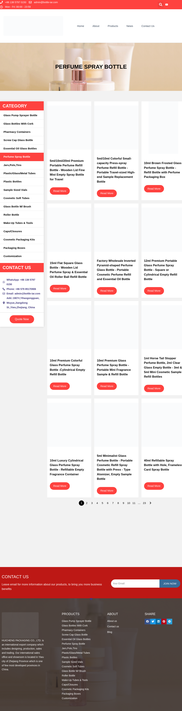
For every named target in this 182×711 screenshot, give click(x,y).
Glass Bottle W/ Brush (17, 206)
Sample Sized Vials (15, 189)
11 (134, 502)
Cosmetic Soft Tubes (16, 198)
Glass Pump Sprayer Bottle (20, 115)
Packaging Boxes (14, 247)
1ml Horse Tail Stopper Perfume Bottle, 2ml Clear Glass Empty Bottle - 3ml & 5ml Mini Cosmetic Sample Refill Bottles (163, 367)
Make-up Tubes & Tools (18, 222)
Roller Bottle (11, 214)
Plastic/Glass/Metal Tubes (19, 173)
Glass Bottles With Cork (18, 123)
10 (128, 502)
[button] (160, 5)
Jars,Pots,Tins (12, 165)
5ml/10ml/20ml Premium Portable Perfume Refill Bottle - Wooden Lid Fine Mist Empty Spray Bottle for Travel (67, 170)
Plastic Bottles (12, 181)
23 (144, 502)
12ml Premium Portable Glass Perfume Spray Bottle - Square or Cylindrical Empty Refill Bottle (160, 270)
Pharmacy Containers (16, 131)
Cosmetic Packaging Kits (19, 239)
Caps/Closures (12, 231)
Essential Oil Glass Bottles (20, 148)
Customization (12, 256)
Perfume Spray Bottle (16, 156)
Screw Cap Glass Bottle (18, 140)
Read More (59, 190)
